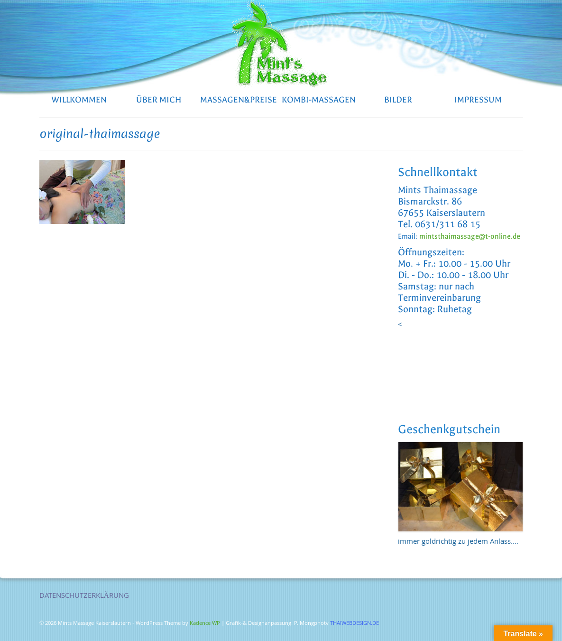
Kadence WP (205, 623)
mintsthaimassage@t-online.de (469, 236)
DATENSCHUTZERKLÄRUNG (84, 596)
